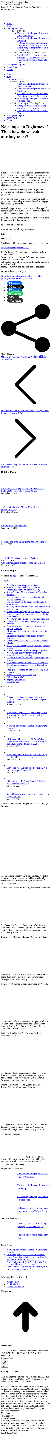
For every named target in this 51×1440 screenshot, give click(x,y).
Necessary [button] (5, 1413)
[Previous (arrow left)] (2, 1438)
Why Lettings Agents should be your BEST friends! (23, 563)
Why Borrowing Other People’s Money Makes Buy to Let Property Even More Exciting (27, 713)
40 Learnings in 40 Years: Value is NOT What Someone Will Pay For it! (27, 782)
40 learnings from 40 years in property (23, 590)
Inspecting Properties (16, 679)
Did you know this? (15, 677)
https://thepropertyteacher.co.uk (15, 247)
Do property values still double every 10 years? (27, 662)
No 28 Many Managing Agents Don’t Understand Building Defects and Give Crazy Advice (22, 489)
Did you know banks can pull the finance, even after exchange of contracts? (27, 769)
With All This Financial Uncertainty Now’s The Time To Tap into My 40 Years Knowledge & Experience (27, 699)
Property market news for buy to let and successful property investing (24, 654)
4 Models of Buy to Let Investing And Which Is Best (24, 542)
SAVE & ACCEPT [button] (9, 1433)
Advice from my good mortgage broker (24, 587)
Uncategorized (13, 682)
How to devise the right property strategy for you (28, 611)
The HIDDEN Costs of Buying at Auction (19, 558)
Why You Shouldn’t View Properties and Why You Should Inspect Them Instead (27, 755)
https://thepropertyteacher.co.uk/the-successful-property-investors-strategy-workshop (21, 277)
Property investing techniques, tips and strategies (28, 619)
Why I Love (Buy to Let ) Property (22, 674)
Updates (10, 672)
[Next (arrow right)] (5, 1438)
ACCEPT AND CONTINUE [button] (14, 1353)
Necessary (8, 1416)
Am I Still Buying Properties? (14, 525)
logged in (17, 576)
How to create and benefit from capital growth (27, 650)
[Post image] (8, 486)
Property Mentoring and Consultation (23, 585)
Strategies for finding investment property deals (27, 670)
